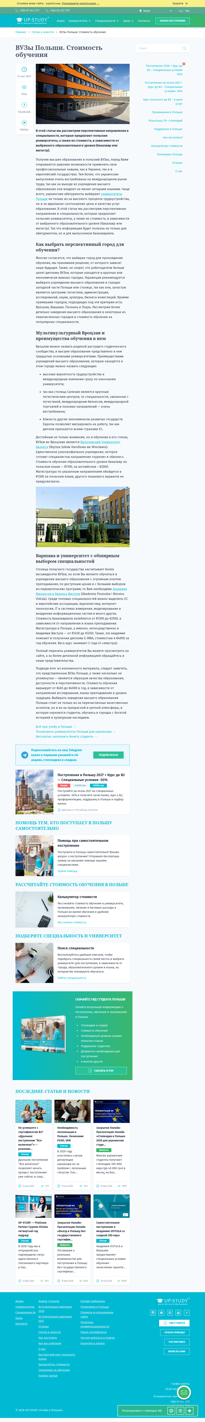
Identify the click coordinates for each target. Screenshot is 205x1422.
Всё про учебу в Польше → (56, 727)
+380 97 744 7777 (180, 1401)
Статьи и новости (43, 32)
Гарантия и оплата (92, 1343)
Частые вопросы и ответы (97, 1337)
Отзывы (43, 1326)
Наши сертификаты (93, 1332)
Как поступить (47, 1337)
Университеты (25, 1306)
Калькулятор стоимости (77, 897)
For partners (177, 1341)
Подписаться (108, 755)
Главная (21, 32)
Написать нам (176, 1351)
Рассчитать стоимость (72, 922)
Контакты (21, 1323)
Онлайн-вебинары (92, 1301)
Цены (19, 1318)
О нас (42, 1349)
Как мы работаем (49, 1343)
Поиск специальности (76, 948)
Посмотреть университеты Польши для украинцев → (76, 732)
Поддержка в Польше (94, 1306)
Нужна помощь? (175, 1332)
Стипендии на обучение (54, 1370)
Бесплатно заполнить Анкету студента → (66, 736)
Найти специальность (72, 978)
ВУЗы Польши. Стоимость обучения (83, 32)
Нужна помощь (67, 871)
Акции (19, 1301)
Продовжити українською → (81, 3)
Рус (187, 10)
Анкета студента (48, 1301)
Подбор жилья (48, 1375)
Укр (180, 10)
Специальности (25, 1312)
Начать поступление (172, 20)
